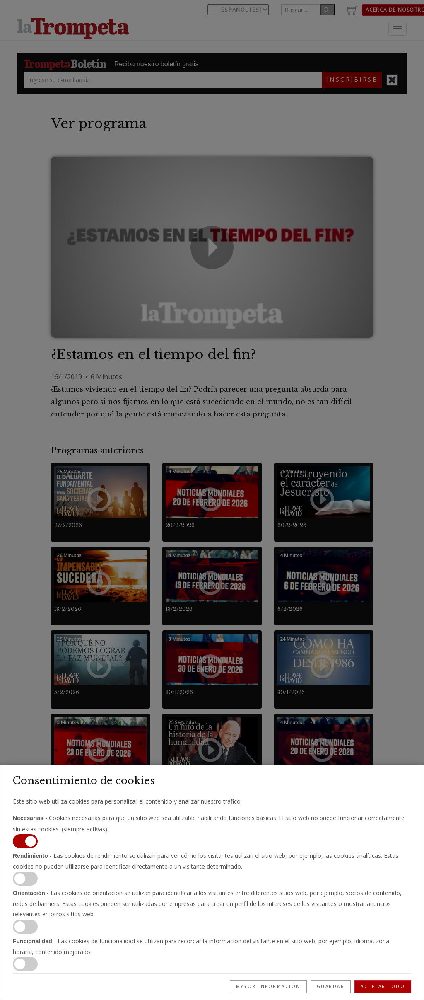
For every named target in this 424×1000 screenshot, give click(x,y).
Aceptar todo (383, 986)
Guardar (331, 986)
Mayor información (268, 986)
